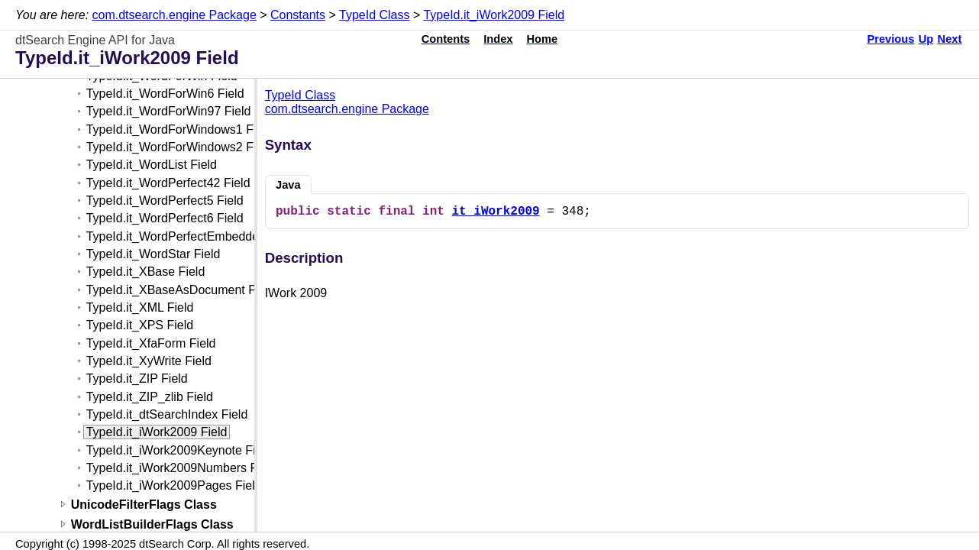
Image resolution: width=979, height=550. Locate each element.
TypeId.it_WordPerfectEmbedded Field (191, 236)
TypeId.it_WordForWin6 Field (165, 93)
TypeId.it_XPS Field (140, 325)
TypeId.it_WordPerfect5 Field (165, 200)
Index (497, 39)
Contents (446, 39)
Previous (890, 39)
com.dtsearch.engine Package (174, 14)
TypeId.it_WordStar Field (153, 253)
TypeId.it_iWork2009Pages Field (174, 485)
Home (542, 39)
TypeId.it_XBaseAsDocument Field (180, 289)
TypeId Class (374, 14)
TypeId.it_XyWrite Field (149, 360)
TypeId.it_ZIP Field (137, 378)
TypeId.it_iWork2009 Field (493, 14)
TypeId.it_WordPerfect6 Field (165, 218)
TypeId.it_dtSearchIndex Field (167, 414)
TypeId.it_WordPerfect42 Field (168, 182)
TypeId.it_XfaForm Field (151, 343)
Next (950, 39)
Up (926, 39)
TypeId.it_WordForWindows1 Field (179, 129)
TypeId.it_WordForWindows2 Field (179, 147)
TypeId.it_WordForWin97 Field (168, 111)
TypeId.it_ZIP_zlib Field (149, 396)
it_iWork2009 (495, 211)
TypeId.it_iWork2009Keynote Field (179, 450)
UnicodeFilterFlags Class (144, 504)
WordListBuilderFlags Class (152, 524)
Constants (297, 14)
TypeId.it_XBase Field (145, 271)
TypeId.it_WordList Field (151, 164)
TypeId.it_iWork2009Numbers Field (181, 467)
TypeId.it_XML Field (140, 307)
